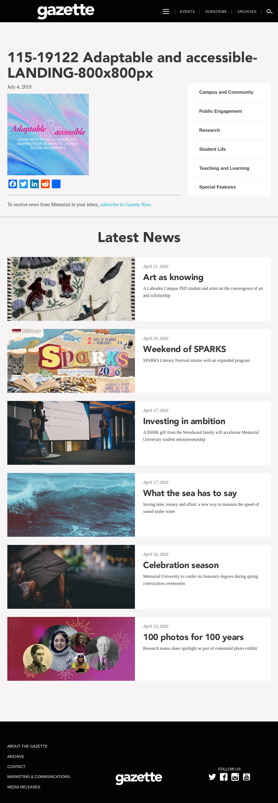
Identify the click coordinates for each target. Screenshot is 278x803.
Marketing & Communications (38, 776)
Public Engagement (220, 111)
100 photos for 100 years (193, 637)
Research (209, 130)
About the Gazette (27, 746)
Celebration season (181, 565)
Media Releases (23, 787)
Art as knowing (173, 277)
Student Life (212, 149)
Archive (15, 756)
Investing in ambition (184, 421)
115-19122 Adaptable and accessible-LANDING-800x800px (132, 64)
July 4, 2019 (19, 87)
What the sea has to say (190, 493)
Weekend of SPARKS (184, 349)
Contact (16, 766)
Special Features (217, 187)
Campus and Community (226, 92)
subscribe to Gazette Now (125, 204)
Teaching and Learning (224, 168)
